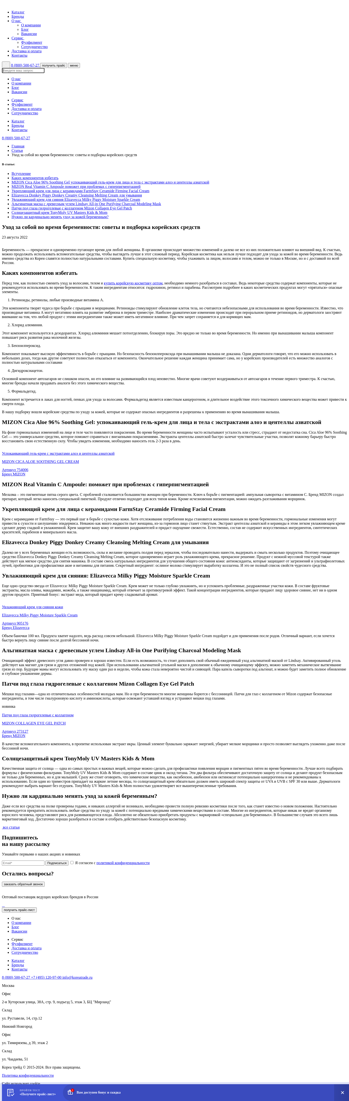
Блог (25, 29)
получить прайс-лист (19, 910)
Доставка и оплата (27, 51)
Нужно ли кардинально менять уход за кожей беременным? (60, 217)
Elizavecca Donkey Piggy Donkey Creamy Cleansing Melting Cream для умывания (77, 195)
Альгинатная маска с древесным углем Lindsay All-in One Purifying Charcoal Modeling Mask (86, 204)
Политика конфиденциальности (28, 1075)
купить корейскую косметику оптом (133, 283)
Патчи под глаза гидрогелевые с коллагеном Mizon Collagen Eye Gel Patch (72, 208)
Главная (18, 146)
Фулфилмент (31, 42)
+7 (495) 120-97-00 (46, 977)
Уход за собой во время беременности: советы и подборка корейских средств (74, 155)
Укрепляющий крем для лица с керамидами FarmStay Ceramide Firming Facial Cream (80, 191)
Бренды (18, 16)
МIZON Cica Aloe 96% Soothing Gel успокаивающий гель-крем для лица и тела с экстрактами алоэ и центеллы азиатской (110, 182)
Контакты (19, 55)
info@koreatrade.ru (77, 977)
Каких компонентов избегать (35, 178)
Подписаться (57, 863)
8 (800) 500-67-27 (25, 65)
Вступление (21, 174)
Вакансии (29, 34)
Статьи (17, 150)
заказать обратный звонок (23, 884)
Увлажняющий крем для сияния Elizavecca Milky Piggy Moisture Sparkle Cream (76, 199)
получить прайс (53, 65)
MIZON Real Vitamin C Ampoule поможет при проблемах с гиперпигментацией (76, 187)
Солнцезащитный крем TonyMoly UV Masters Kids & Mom (59, 212)
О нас (18, 21)
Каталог (18, 12)
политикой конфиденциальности (123, 863)
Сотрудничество (34, 47)
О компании (31, 25)
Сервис (19, 38)
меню (74, 65)
